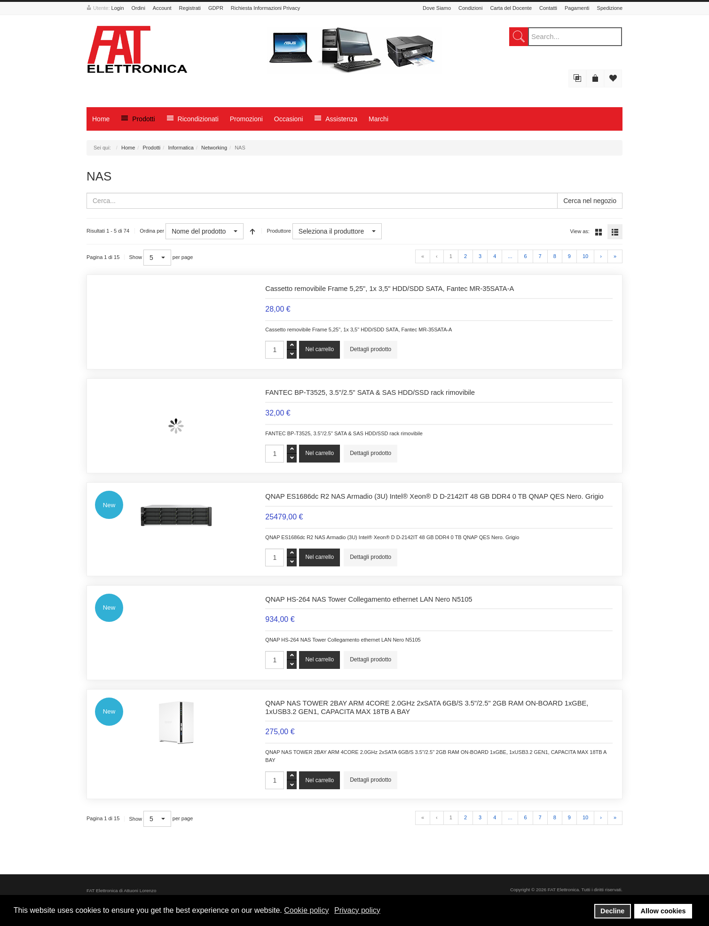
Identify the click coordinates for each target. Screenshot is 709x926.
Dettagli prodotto (370, 349)
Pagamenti (577, 8)
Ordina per (152, 231)
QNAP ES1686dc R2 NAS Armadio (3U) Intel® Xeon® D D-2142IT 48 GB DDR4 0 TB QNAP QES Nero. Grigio (434, 496)
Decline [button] (612, 911)
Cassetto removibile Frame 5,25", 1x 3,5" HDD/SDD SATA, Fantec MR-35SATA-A (389, 288)
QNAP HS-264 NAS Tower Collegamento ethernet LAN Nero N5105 (368, 599)
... (510, 256)
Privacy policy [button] (357, 910)
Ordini (138, 8)
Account (162, 8)
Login (117, 8)
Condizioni (470, 8)
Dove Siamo (437, 8)
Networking (214, 147)
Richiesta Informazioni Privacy (265, 8)
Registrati (190, 8)
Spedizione (609, 8)
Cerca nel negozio (589, 200)
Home (128, 147)
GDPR (215, 8)
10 (585, 256)
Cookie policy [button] (306, 910)
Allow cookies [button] (663, 911)
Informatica (180, 147)
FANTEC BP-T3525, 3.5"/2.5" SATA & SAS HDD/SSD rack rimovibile (370, 392)
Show (135, 257)
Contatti (548, 8)
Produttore (279, 231)
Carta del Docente (511, 8)
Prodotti (151, 147)
